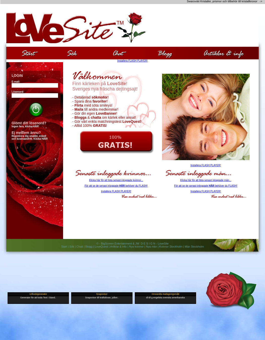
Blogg (88, 246)
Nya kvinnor (136, 246)
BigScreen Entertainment (116, 243)
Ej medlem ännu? (26, 133)
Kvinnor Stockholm (170, 246)
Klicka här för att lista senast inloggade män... (205, 180)
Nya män (151, 246)
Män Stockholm (194, 246)
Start (64, 246)
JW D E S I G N (145, 243)
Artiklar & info (118, 246)
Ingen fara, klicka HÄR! (25, 126)
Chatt (79, 246)
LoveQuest (101, 246)
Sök (71, 246)
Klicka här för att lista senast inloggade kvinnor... (116, 180)
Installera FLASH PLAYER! (132, 60)
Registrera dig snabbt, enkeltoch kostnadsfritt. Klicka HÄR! (30, 137)
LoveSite (163, 243)
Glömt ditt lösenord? (29, 123)
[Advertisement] (229, 39)
